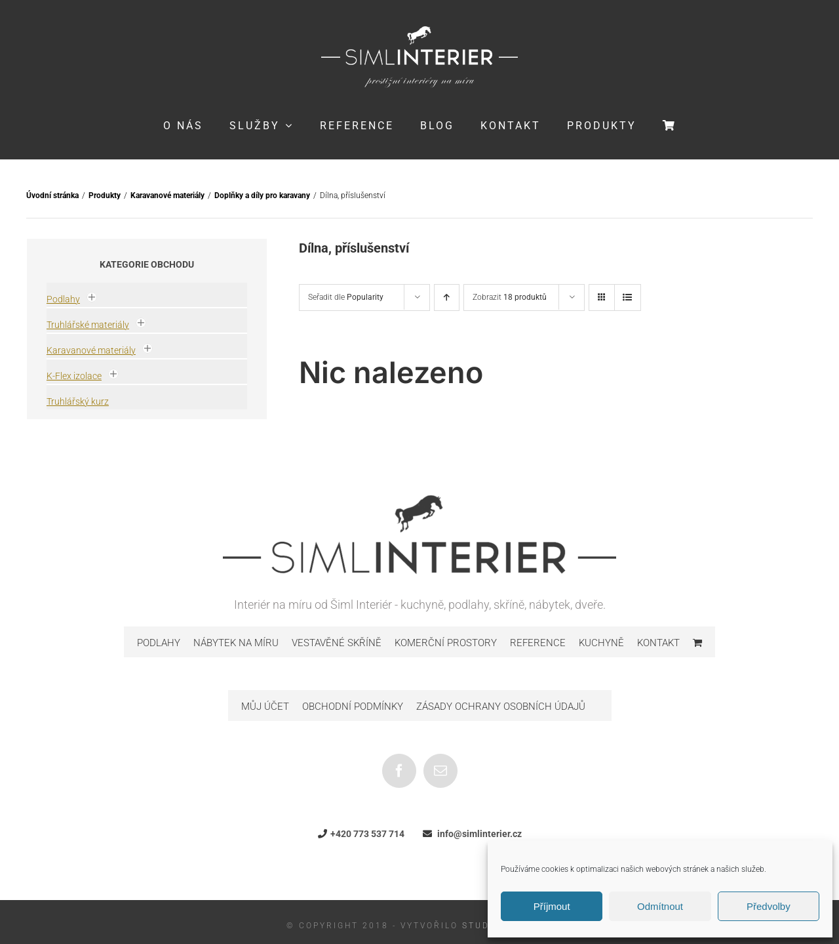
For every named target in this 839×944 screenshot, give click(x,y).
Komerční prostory (446, 643)
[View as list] (627, 297)
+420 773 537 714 (367, 834)
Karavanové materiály (91, 350)
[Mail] (440, 771)
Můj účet (265, 706)
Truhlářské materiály (88, 324)
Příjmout (552, 906)
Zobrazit (510, 297)
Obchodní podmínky (352, 706)
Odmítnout (660, 906)
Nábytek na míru (236, 643)
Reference (538, 643)
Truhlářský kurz (78, 401)
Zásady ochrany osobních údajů (500, 706)
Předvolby (768, 906)
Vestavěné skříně (336, 643)
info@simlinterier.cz (479, 834)
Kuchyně (601, 643)
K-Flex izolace (74, 376)
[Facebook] (399, 771)
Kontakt (658, 643)
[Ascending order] (446, 297)
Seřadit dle (345, 297)
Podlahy (63, 299)
